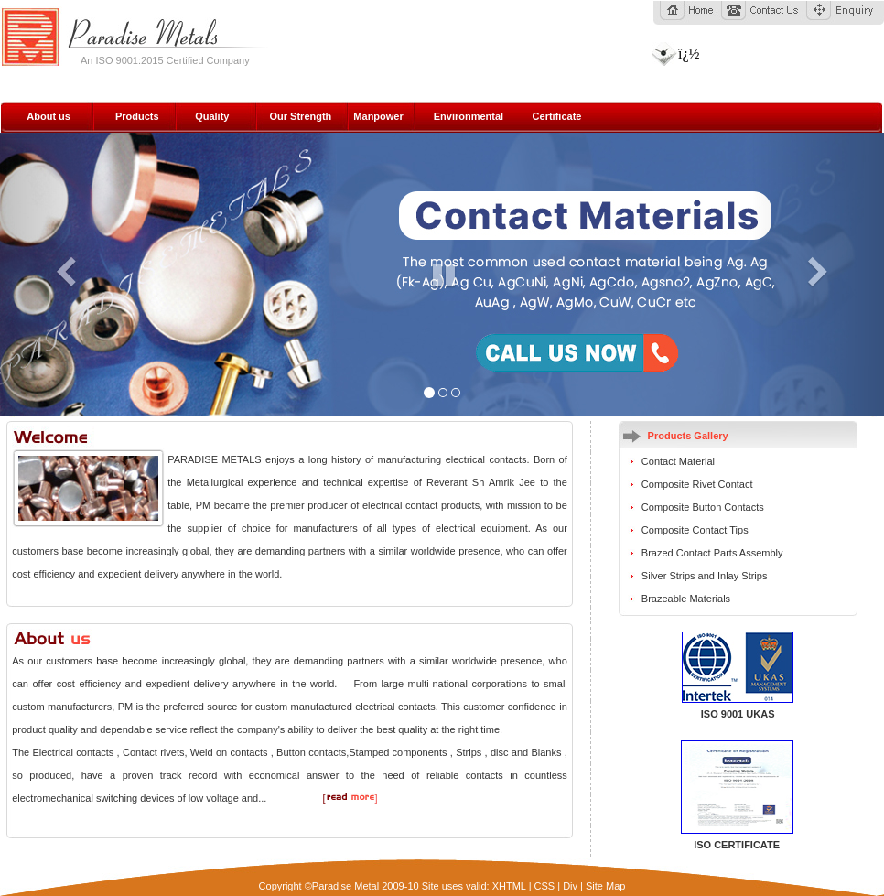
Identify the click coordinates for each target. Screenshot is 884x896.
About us (48, 116)
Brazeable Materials (685, 598)
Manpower (378, 116)
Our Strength (300, 116)
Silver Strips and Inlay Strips (704, 575)
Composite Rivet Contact (697, 484)
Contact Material (678, 461)
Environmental (468, 116)
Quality (212, 116)
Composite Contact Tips (695, 529)
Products (137, 116)
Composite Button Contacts (702, 507)
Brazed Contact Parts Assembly (712, 552)
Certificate (557, 116)
